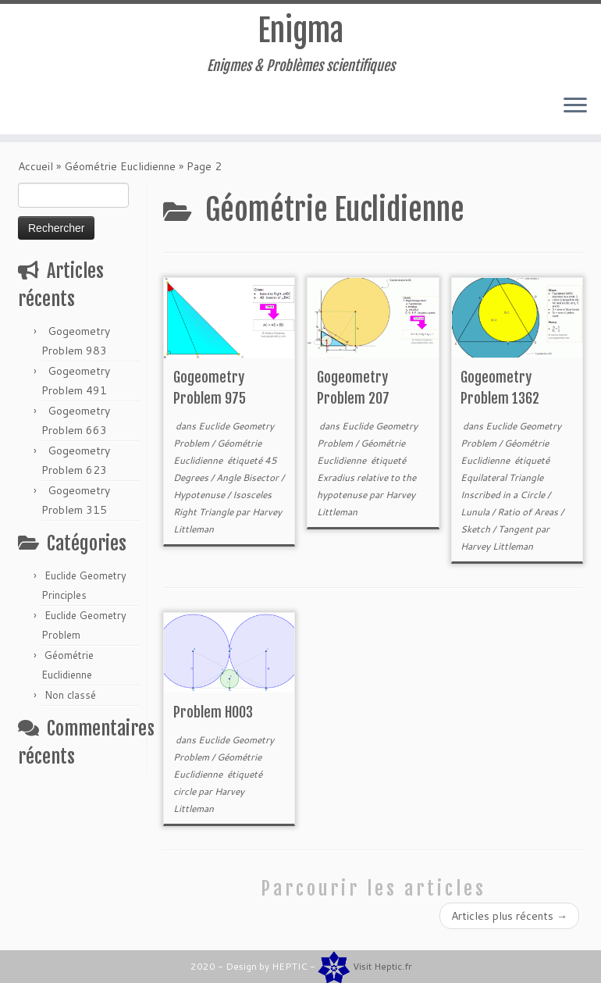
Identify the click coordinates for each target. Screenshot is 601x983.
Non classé (70, 700)
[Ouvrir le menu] (575, 107)
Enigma (301, 31)
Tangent (516, 533)
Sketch (477, 533)
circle (185, 796)
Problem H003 (213, 716)
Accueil (35, 171)
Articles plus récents (509, 920)
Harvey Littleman (497, 550)
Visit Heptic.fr (382, 966)
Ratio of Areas (528, 516)
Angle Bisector (248, 482)
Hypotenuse (200, 499)
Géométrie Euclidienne (120, 171)
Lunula (476, 516)
